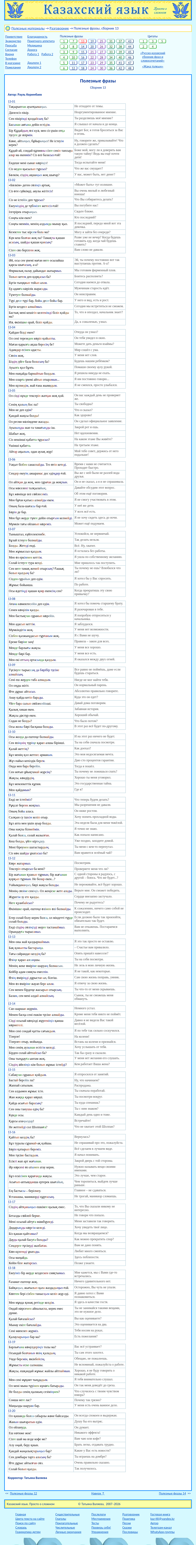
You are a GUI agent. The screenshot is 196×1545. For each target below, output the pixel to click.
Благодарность (37, 37)
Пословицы (130, 1532)
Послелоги (98, 1514)
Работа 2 (47, 54)
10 (73, 57)
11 (73, 63)
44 (129, 47)
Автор (154, 1523)
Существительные (67, 1514)
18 (82, 68)
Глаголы (60, 1519)
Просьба (11, 45)
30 (101, 68)
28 (101, 57)
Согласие (11, 50)
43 (129, 41)
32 (111, 47)
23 (92, 63)
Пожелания (13, 67)
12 (73, 68)
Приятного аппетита (41, 41)
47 (129, 63)
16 (82, 57)
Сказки (127, 1527)
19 (92, 41)
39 (120, 52)
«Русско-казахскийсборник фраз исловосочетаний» (152, 56)
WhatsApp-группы (162, 1532)
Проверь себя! (101, 1527)
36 (111, 68)
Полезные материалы (28, 28)
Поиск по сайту (25, 1523)
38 (120, 47)
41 (120, 63)
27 (101, 52)
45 (129, 52)
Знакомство (13, 41)
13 (82, 41)
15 (82, 52)
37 (120, 41)
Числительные (65, 1527)
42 (120, 68)
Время (9, 54)
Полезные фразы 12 (23, 1493)
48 (129, 68)
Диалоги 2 (34, 67)
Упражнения (99, 1532)
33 (111, 52)
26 (101, 47)
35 (111, 63)
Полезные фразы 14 (172, 1493)
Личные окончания (68, 1532)
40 (120, 57)
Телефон (11, 58)
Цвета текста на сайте (30, 1519)
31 (111, 41)
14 (82, 47)
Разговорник (59, 28)
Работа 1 (33, 54)
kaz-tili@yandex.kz (162, 1519)
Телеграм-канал (161, 1527)
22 (92, 57)
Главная (20, 1514)
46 (129, 57)
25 (101, 41)
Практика (128, 1519)
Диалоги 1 (34, 63)
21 (92, 52)
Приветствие (13, 37)
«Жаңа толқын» (152, 66)
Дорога (32, 50)
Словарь (21, 1527)
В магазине (12, 63)
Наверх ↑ (98, 1493)
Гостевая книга (160, 1514)
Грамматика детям (28, 1532)
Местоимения (100, 1519)
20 (92, 47)
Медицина (34, 45)
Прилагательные (66, 1523)
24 (92, 68)
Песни (126, 1523)
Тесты (95, 1523)
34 (111, 57)
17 (82, 63)
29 (101, 63)
